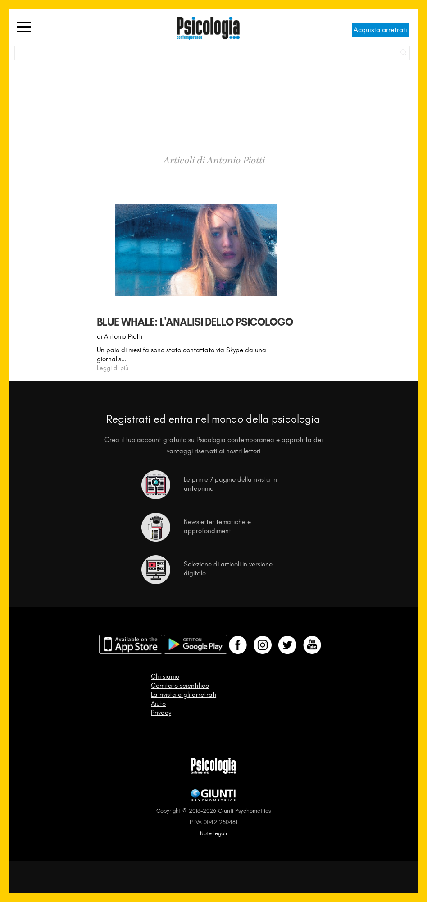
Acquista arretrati (380, 29)
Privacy (161, 713)
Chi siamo (165, 676)
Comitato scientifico (180, 685)
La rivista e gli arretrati (183, 694)
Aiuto (158, 704)
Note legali (213, 833)
